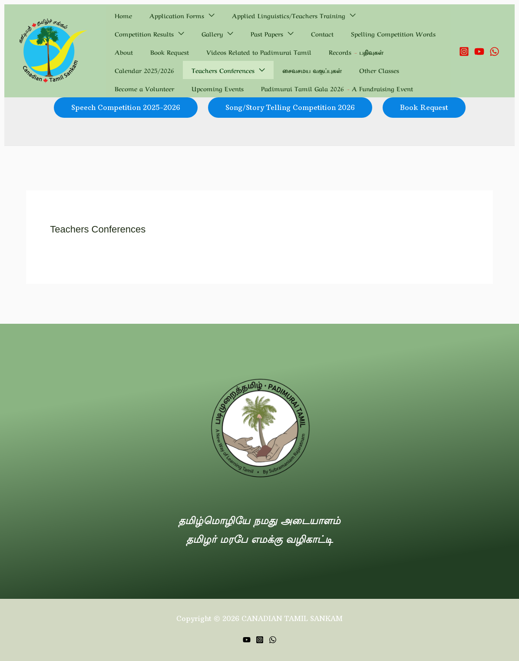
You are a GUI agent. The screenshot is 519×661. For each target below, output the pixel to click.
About (290, 33)
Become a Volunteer (252, 70)
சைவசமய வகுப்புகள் (139, 70)
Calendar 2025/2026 (313, 51)
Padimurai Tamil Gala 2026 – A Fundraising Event (185, 88)
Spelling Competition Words (231, 33)
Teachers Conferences (381, 51)
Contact (170, 33)
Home (118, 15)
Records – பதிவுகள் (248, 51)
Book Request (325, 33)
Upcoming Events (315, 70)
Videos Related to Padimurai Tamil (162, 51)
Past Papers (125, 33)
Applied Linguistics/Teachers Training (262, 15)
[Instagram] (464, 51)
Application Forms (161, 15)
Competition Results (366, 15)
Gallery (423, 15)
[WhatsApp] (494, 51)
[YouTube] (479, 51)
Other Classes (196, 70)
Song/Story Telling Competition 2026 (290, 107)
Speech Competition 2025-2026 (125, 107)
